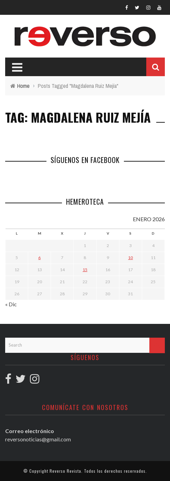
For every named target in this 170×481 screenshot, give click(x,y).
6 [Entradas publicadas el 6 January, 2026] (39, 257)
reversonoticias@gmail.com (38, 439)
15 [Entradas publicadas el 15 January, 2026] (85, 269)
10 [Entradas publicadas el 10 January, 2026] (130, 257)
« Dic (11, 304)
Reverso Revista (65, 471)
